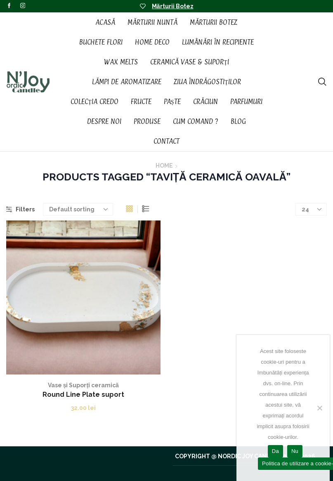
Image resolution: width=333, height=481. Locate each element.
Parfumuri (246, 101)
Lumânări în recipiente (218, 42)
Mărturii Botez (173, 6)
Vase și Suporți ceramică (83, 385)
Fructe (141, 101)
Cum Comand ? (195, 121)
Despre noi (104, 121)
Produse (147, 121)
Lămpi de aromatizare (126, 82)
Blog (238, 121)
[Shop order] (78, 209)
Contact (166, 141)
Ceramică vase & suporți (189, 62)
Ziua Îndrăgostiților (207, 82)
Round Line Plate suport (83, 394)
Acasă (105, 22)
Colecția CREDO (94, 101)
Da (275, 451)
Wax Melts (121, 62)
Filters (20, 209)
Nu (294, 451)
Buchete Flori (101, 42)
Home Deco (152, 42)
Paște (172, 101)
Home (164, 165)
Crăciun (205, 101)
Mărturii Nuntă (152, 22)
